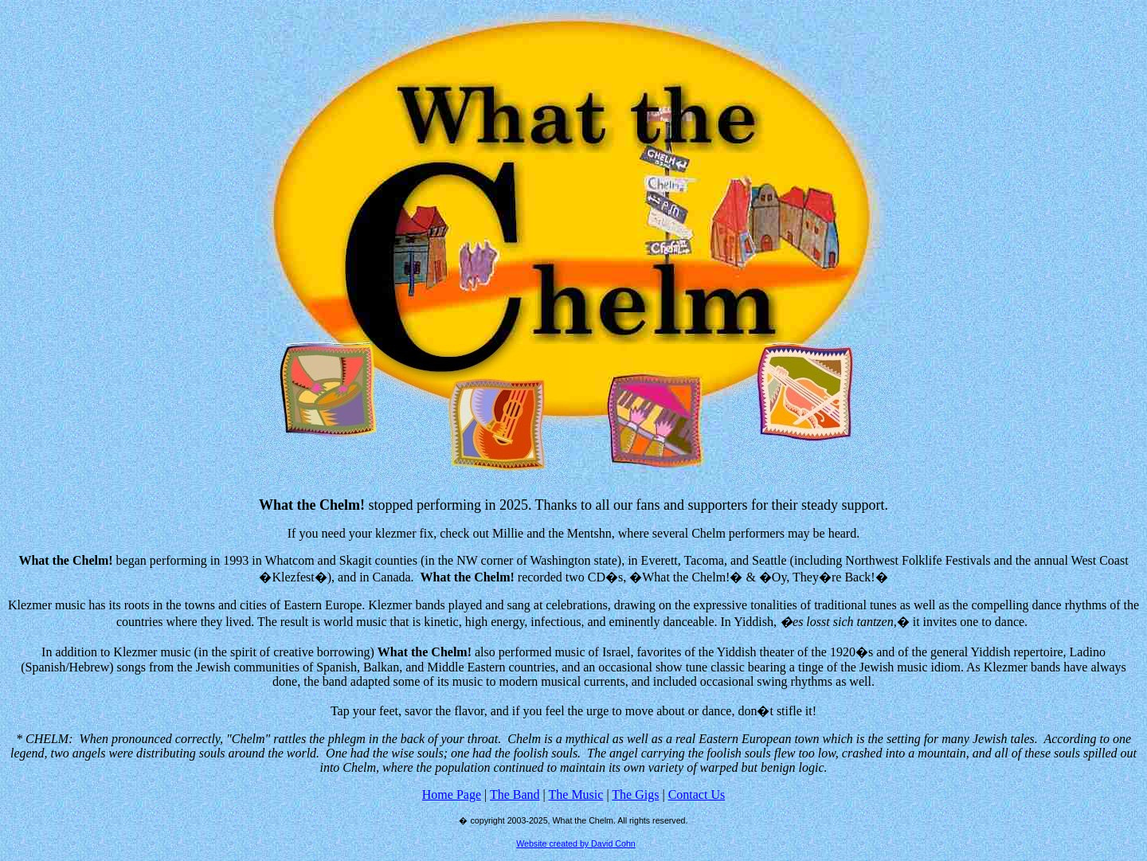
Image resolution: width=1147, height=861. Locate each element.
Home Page (451, 794)
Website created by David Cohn (576, 843)
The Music (576, 794)
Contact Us (697, 794)
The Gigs (635, 794)
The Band (515, 794)
